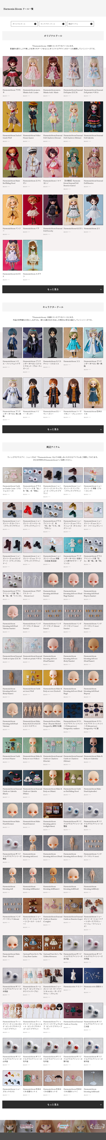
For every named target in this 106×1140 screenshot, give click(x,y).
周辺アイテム (74, 24)
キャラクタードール (48, 24)
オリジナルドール (19, 24)
